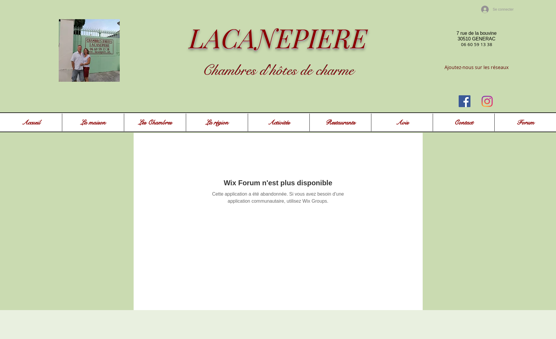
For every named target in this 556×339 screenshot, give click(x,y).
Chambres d (234, 70)
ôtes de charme (315, 70)
